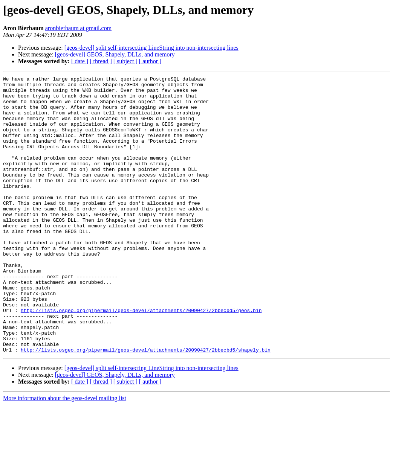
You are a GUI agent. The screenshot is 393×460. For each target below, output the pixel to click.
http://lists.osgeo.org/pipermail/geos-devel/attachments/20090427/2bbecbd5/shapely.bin (146, 405)
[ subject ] (125, 61)
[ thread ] (101, 61)
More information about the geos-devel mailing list (64, 453)
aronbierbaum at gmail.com (78, 28)
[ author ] (150, 61)
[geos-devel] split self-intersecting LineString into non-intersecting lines (151, 47)
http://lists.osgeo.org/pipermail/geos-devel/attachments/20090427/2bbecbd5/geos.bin (141, 357)
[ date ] (79, 61)
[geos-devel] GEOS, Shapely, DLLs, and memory (115, 54)
